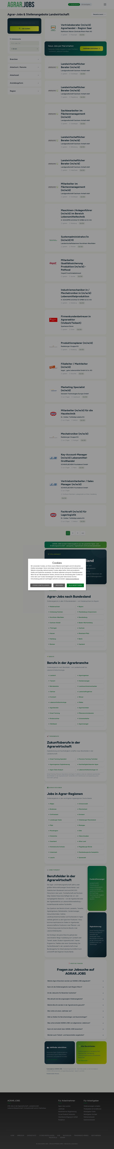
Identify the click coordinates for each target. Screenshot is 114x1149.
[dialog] (57, 574)
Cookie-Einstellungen (41, 585)
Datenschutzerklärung (72, 579)
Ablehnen (59, 585)
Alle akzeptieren (75, 585)
